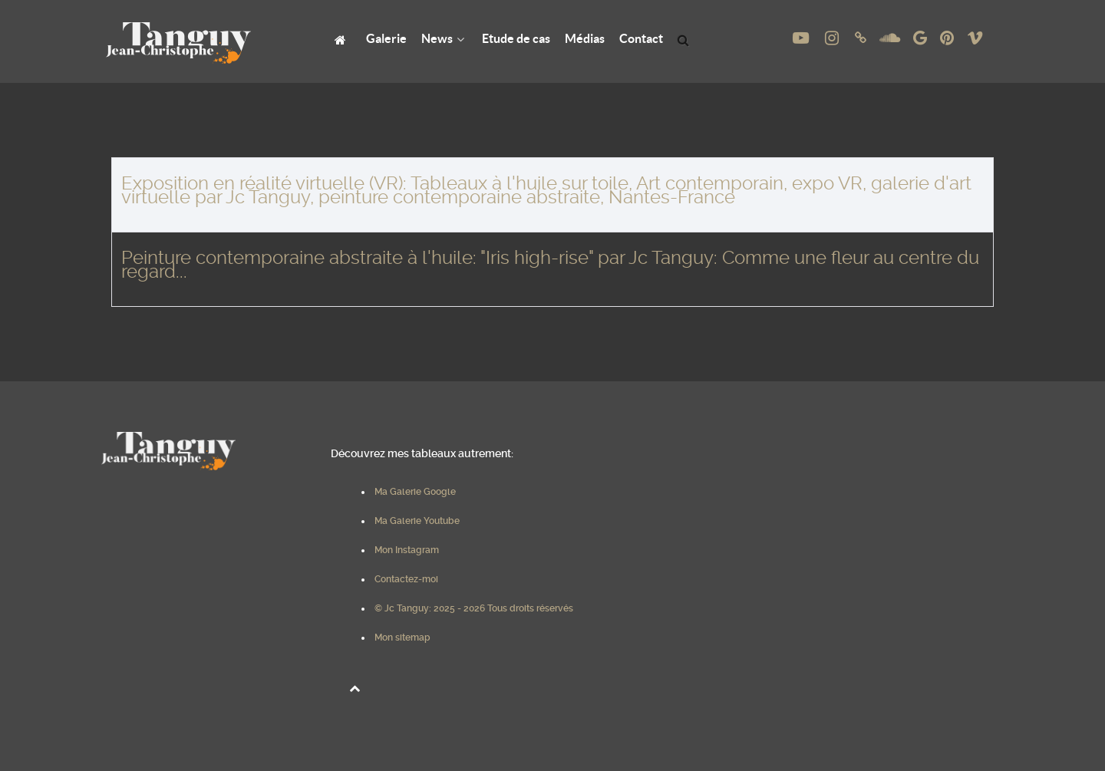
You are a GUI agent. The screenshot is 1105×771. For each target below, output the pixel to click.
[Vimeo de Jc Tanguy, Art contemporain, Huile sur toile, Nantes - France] (975, 38)
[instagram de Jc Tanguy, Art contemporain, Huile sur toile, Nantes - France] (833, 38)
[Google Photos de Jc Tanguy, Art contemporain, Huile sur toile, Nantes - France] (922, 38)
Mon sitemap (402, 637)
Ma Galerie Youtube (417, 521)
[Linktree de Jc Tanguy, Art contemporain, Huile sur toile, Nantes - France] (862, 38)
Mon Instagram (406, 550)
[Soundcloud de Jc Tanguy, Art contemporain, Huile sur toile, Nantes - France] (892, 38)
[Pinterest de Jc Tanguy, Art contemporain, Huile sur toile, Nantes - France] (948, 38)
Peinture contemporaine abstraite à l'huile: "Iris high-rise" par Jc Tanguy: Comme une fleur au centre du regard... (550, 264)
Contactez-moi (406, 579)
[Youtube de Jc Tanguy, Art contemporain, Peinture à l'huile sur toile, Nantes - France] (801, 38)
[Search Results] (686, 38)
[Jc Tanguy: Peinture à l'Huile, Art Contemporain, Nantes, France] (343, 38)
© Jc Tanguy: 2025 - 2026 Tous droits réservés (473, 608)
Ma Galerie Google (415, 491)
